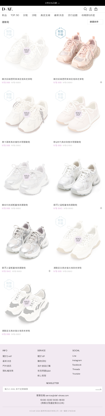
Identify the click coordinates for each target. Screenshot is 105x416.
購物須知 (41, 361)
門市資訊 (7, 366)
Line (74, 356)
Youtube (76, 373)
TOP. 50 (15, 15)
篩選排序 (95, 21)
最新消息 (59, 15)
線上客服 (41, 375)
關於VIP (41, 356)
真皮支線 (45, 15)
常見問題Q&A (44, 370)
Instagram (77, 360)
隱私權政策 (8, 370)
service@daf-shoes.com (57, 395)
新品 (4, 15)
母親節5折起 (88, 15)
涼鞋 (34, 15)
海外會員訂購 (43, 366)
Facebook (77, 364)
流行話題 (73, 15)
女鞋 (25, 15)
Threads (76, 369)
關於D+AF (7, 356)
